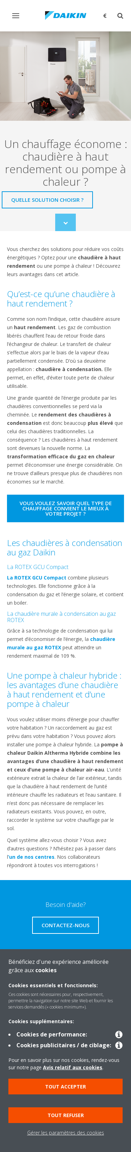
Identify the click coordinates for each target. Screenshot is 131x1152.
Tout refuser (66, 1115)
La (10, 577)
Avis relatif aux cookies (72, 1067)
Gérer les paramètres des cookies (65, 1132)
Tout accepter (65, 1086)
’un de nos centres (31, 857)
